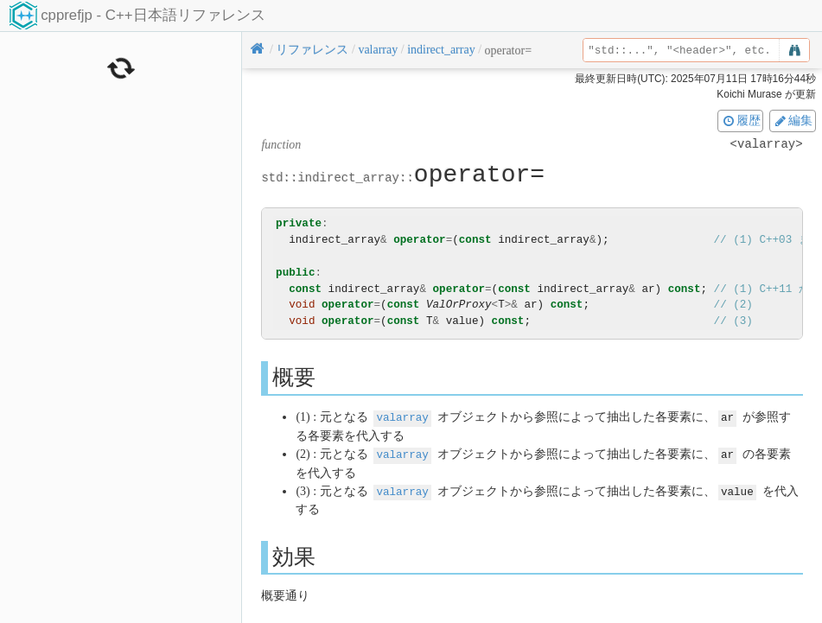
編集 (792, 120)
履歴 (741, 120)
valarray (402, 417)
